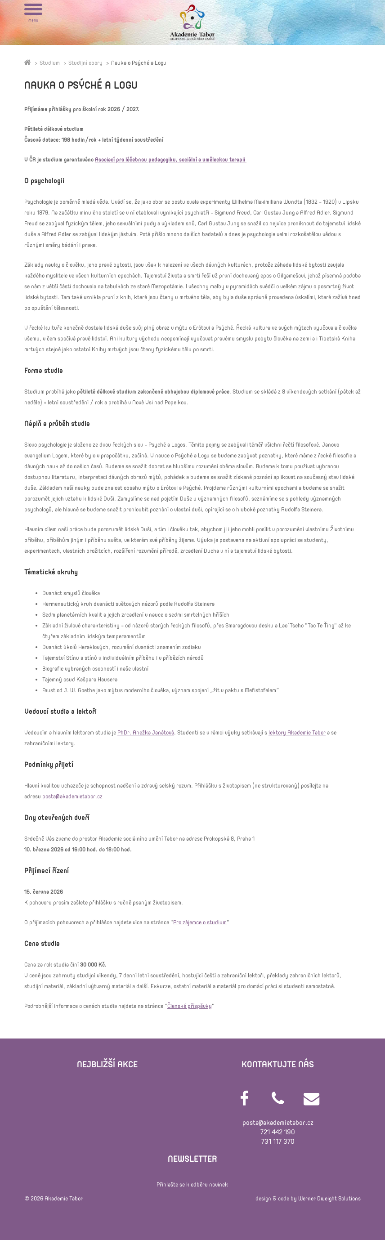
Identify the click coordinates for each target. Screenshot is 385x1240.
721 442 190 (277, 1132)
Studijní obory (85, 63)
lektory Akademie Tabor (297, 732)
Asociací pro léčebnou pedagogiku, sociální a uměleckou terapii (170, 159)
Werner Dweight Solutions (329, 1198)
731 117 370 (278, 1141)
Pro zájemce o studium (200, 922)
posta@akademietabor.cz (72, 796)
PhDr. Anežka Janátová (145, 732)
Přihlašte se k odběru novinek (192, 1184)
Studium (50, 63)
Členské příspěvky (189, 1006)
